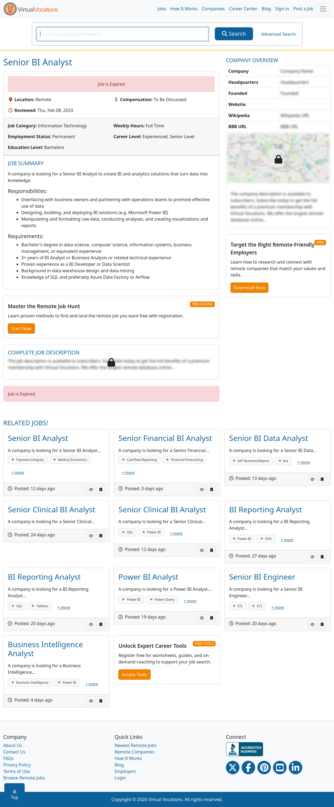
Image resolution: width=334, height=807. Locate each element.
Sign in (282, 9)
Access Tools (134, 675)
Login (120, 778)
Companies (213, 9)
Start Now (21, 328)
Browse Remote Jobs (24, 778)
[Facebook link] (248, 767)
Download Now (249, 288)
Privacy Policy (17, 765)
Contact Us (14, 752)
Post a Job (303, 9)
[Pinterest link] (264, 767)
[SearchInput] (123, 34)
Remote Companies (134, 752)
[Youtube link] (280, 767)
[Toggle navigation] (323, 9)
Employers (125, 771)
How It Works (183, 9)
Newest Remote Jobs (135, 745)
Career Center (243, 9)
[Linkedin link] (295, 767)
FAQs (8, 758)
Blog (266, 9)
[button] (91, 489)
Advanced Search (278, 34)
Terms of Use (16, 771)
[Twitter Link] (232, 767)
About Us (12, 745)
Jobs (161, 9)
